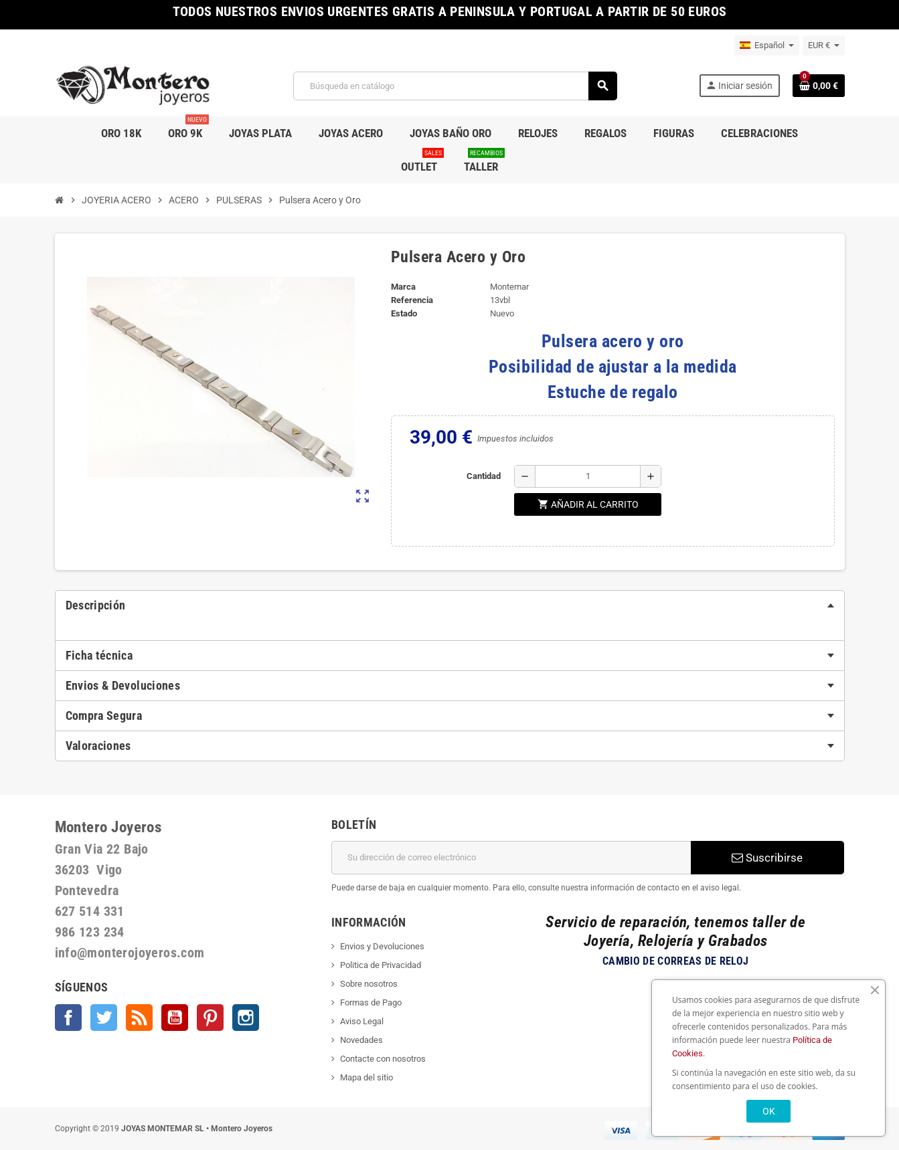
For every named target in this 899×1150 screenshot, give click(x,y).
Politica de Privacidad (380, 965)
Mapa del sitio (366, 1077)
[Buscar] (455, 86)
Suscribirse (767, 857)
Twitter (103, 1017)
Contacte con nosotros (383, 1059)
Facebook (68, 1017)
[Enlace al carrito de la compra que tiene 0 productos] (819, 85)
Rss (139, 1017)
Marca (403, 287)
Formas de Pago (371, 1002)
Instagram (245, 1017)
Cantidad (484, 476)
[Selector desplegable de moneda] (824, 45)
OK (768, 1111)
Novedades (361, 1040)
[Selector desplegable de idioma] (766, 45)
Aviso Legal (362, 1021)
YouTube (174, 1017)
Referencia (412, 300)
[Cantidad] (588, 476)
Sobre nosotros (369, 984)
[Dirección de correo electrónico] (511, 857)
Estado (404, 313)
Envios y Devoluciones (382, 946)
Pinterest (210, 1017)
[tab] (450, 605)
